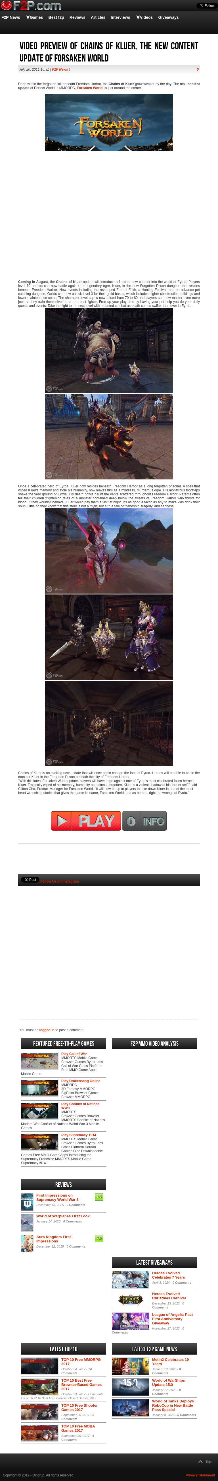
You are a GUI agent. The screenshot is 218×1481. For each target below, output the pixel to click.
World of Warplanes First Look (63, 1216)
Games (36, 17)
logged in (46, 1030)
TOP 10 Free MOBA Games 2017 (78, 1428)
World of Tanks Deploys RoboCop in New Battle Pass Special (173, 1405)
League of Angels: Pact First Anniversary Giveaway (172, 1318)
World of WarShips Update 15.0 (168, 1382)
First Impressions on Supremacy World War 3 (57, 1197)
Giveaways (168, 17)
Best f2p (56, 17)
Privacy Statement (200, 1475)
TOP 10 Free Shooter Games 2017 (79, 1407)
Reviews (77, 17)
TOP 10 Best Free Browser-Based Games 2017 (81, 1384)
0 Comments (75, 1205)
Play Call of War (74, 1054)
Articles (98, 17)
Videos (146, 17)
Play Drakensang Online (80, 1081)
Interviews (120, 17)
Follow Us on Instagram (59, 881)
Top (208, 1462)
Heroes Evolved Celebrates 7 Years (168, 1275)
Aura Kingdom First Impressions (53, 1239)
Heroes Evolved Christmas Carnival (169, 1296)
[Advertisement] (109, 943)
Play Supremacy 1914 (78, 1135)
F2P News (10, 17)
